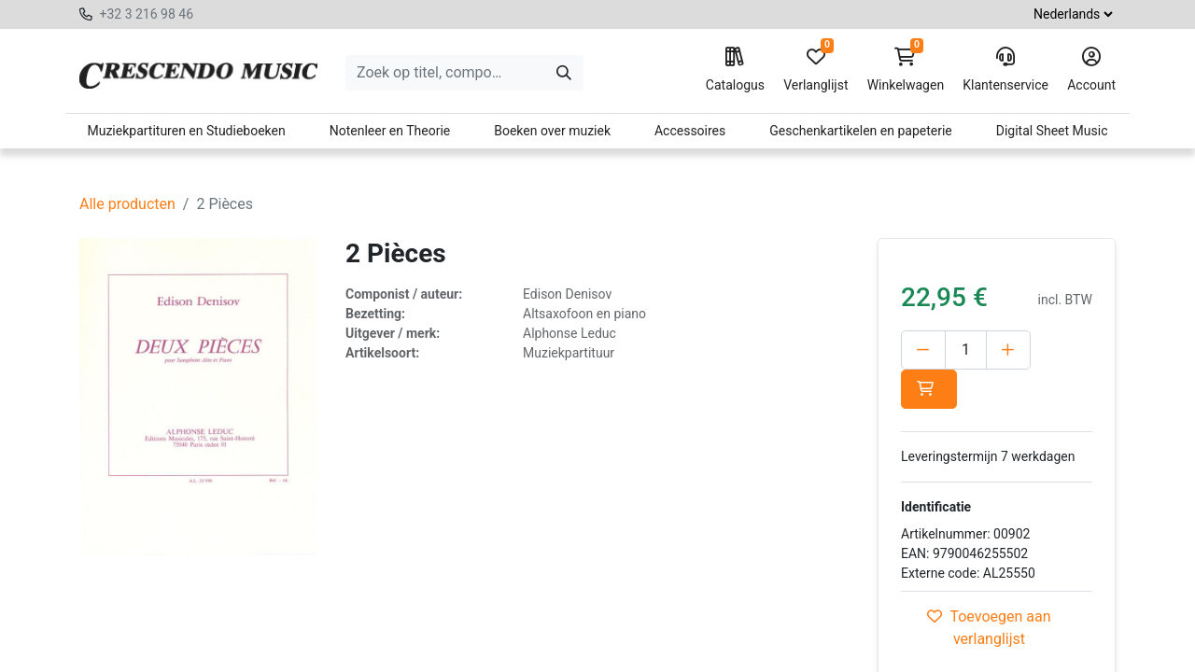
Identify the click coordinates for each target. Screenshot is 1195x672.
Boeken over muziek (552, 130)
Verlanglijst (815, 70)
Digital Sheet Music (1052, 130)
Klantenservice (1005, 70)
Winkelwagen (906, 70)
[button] (929, 389)
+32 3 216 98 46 (146, 14)
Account (1091, 70)
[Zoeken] (563, 73)
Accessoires (689, 130)
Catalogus (735, 70)
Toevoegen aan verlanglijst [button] (988, 628)
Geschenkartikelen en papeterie (860, 130)
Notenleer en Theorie (390, 130)
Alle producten (127, 204)
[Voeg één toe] (1008, 350)
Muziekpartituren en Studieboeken (186, 130)
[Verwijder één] (923, 350)
